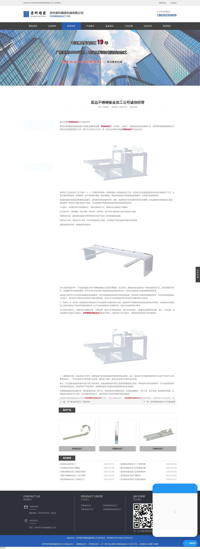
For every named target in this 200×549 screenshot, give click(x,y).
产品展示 (90, 26)
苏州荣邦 (110, 538)
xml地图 (142, 544)
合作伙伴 (148, 26)
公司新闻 (30, 125)
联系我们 (167, 26)
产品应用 (129, 26)
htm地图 (149, 544)
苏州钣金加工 (94, 544)
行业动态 (30, 132)
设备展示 (109, 26)
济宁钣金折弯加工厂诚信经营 (78, 406)
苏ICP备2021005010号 (124, 538)
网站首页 (33, 26)
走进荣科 (52, 26)
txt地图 (155, 544)
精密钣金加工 (81, 544)
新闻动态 (71, 26)
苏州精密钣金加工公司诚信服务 (162, 406)
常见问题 (30, 138)
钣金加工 (70, 544)
